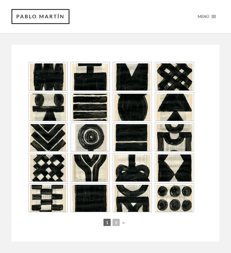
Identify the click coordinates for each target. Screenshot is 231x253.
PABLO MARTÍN (40, 16)
